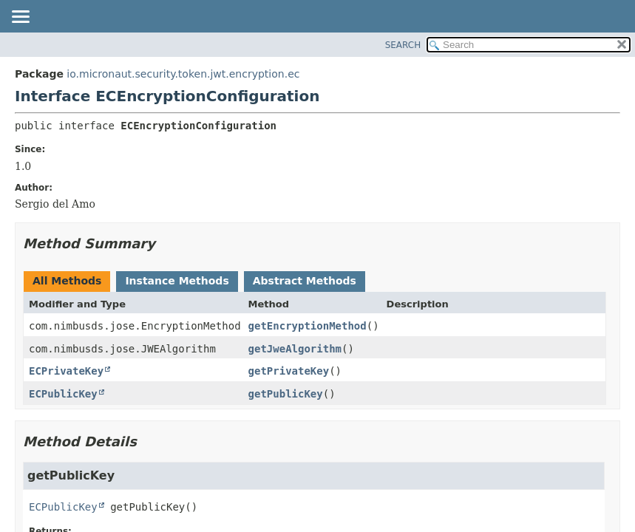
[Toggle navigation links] (20, 17)
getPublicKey (285, 394)
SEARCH (403, 45)
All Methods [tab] (67, 281)
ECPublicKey (63, 394)
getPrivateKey (289, 371)
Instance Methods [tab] (176, 281)
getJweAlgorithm (295, 349)
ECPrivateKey (66, 371)
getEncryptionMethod (307, 326)
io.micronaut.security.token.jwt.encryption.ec (183, 74)
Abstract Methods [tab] (304, 281)
